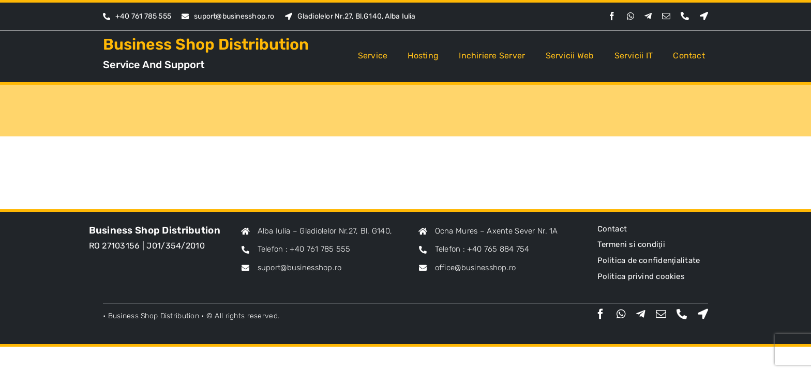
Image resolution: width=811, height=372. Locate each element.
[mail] (666, 16)
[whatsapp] (630, 16)
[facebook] (612, 16)
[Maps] (704, 16)
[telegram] (648, 16)
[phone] (685, 16)
